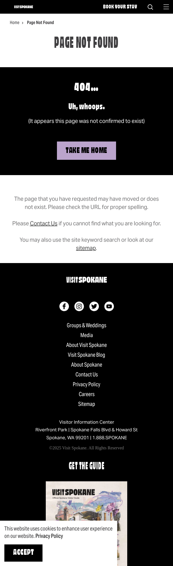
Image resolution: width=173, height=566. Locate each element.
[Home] (23, 7)
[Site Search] (150, 7)
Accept (23, 553)
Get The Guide (87, 466)
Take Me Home (86, 151)
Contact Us (43, 228)
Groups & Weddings (86, 325)
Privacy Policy (86, 384)
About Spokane (86, 364)
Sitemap (86, 404)
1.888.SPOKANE (109, 438)
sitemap (86, 253)
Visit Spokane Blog (86, 354)
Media (86, 335)
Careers (87, 394)
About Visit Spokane (86, 345)
